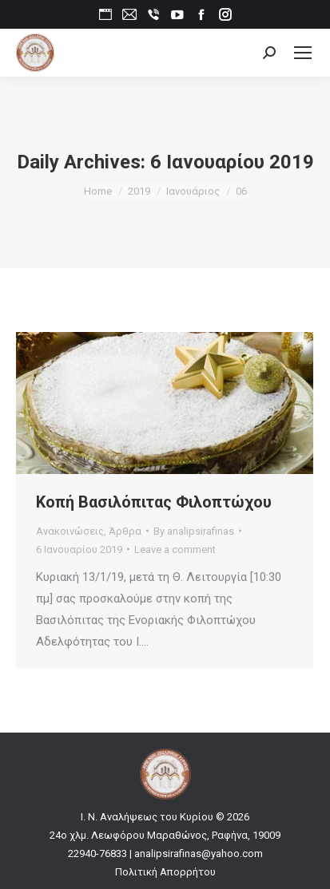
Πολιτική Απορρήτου (165, 872)
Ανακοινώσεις (70, 531)
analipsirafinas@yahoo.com (198, 853)
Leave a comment (175, 549)
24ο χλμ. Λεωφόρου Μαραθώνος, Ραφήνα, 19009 (165, 835)
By (193, 531)
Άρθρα (125, 531)
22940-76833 (97, 853)
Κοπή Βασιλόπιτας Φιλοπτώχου (154, 502)
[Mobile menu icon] (303, 52)
